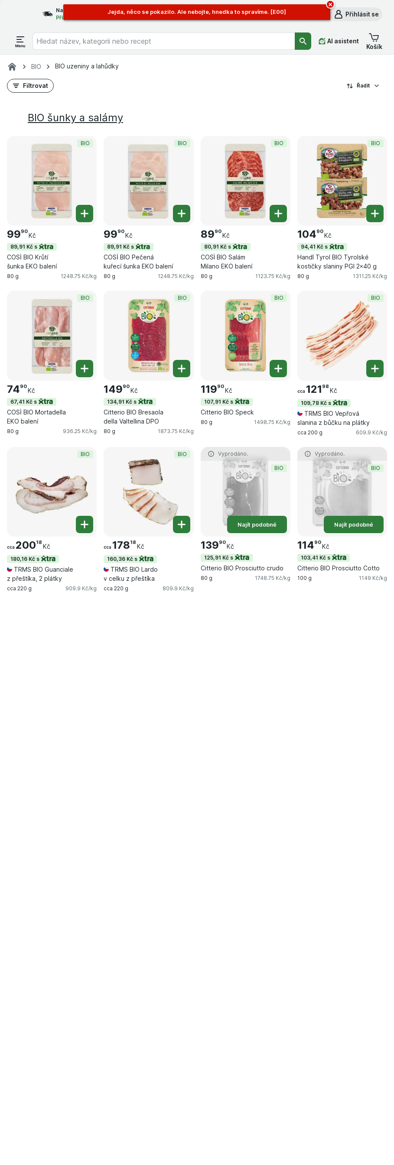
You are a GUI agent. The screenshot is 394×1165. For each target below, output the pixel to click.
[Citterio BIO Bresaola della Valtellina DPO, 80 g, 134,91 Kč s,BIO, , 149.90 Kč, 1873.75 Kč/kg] (148, 335)
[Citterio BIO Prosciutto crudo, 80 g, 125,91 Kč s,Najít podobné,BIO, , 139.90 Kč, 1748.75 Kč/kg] (245, 492)
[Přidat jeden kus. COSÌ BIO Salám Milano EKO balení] (278, 213)
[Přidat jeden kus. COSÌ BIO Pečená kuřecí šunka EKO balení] (181, 213)
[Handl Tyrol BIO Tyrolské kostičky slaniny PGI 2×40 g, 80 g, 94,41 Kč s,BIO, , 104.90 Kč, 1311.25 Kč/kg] (342, 181)
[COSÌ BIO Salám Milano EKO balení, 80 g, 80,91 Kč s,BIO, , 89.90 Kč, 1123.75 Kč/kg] (245, 181)
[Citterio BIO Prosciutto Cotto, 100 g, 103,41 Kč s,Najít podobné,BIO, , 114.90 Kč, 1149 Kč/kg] (342, 492)
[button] (356, 14)
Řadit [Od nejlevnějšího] (363, 85)
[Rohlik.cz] (12, 66)
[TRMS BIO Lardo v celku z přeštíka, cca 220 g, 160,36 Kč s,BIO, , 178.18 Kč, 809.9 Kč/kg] (148, 492)
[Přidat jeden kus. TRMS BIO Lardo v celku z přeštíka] (181, 524)
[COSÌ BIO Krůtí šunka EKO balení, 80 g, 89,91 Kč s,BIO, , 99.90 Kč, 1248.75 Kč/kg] (52, 181)
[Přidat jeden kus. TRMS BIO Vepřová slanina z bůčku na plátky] (375, 368)
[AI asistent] (339, 41)
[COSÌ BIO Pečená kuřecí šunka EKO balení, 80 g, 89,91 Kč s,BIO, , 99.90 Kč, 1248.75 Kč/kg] (148, 181)
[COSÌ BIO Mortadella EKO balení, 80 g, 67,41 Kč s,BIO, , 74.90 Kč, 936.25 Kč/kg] (52, 335)
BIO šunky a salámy (75, 117)
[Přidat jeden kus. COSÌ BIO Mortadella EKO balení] (84, 368)
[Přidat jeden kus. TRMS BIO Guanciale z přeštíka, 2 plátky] (84, 524)
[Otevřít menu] (20, 41)
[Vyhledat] (303, 41)
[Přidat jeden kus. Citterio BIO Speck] (278, 368)
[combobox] (164, 41)
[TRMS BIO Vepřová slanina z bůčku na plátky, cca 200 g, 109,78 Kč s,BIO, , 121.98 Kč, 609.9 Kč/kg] (342, 335)
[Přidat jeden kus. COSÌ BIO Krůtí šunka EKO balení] (84, 213)
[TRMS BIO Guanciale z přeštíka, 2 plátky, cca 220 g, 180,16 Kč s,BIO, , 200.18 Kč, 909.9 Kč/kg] (52, 492)
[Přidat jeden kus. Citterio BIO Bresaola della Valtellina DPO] (181, 368)
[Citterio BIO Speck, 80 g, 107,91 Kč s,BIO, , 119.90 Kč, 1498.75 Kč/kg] (245, 335)
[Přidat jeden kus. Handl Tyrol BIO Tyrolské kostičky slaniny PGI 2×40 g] (375, 213)
